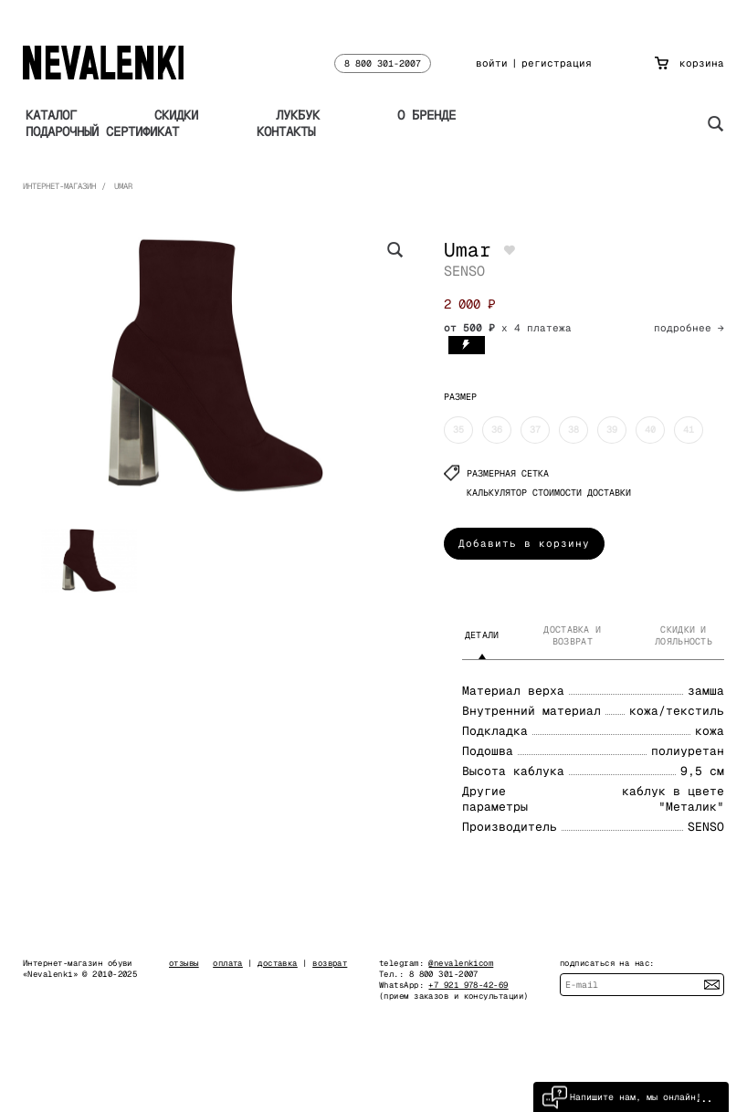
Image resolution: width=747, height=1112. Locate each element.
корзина (689, 63)
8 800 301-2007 (382, 63)
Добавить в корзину (524, 543)
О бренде (426, 115)
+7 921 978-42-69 (468, 985)
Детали (482, 635)
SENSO (464, 270)
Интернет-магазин (59, 186)
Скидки (176, 115)
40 (650, 429)
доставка (278, 963)
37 (535, 429)
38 (573, 429)
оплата (228, 963)
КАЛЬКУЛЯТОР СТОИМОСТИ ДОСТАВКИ (549, 492)
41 (688, 429)
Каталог (51, 115)
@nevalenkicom (460, 963)
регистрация (556, 63)
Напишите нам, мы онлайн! (621, 1097)
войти (492, 63)
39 (611, 429)
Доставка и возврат (572, 635)
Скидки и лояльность (683, 635)
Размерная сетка (496, 473)
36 (496, 429)
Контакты (286, 131)
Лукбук (298, 115)
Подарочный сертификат (102, 131)
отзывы (184, 963)
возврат (329, 963)
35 (458, 429)
